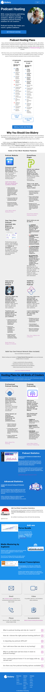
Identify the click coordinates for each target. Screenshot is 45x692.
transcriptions (23, 565)
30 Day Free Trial (28, 119)
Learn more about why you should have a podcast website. (11, 183)
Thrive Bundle (23, 538)
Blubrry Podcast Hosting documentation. (33, 620)
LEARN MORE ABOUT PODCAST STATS (27, 474)
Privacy (17, 679)
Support (17, 682)
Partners (31, 680)
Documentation (19, 683)
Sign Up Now (16, 116)
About (31, 677)
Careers (31, 679)
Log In (38, 2)
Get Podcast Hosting (14, 32)
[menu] (42, 2)
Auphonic (11, 551)
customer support (8, 598)
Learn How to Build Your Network (22, 370)
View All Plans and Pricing (22, 127)
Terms (17, 677)
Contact (17, 680)
